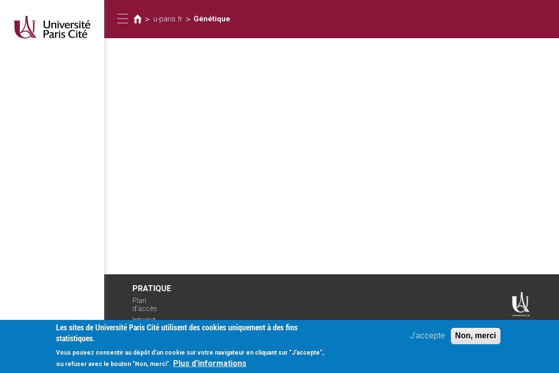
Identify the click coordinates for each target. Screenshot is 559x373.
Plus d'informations (210, 365)
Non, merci (476, 337)
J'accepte (427, 337)
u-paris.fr (168, 18)
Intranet (144, 320)
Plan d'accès (144, 305)
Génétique (211, 18)
